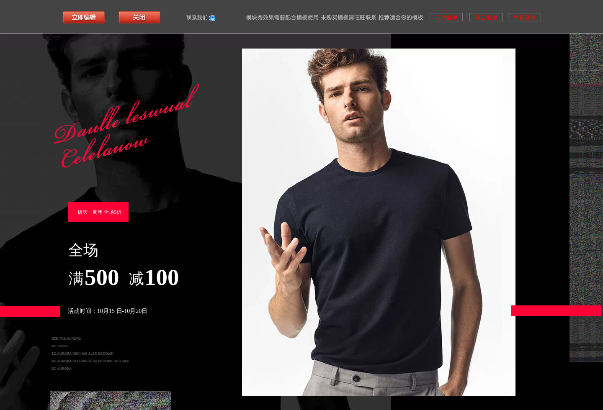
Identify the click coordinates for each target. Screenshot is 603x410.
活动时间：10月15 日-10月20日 (107, 311)
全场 (83, 250)
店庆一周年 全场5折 (99, 212)
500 (102, 277)
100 (161, 277)
